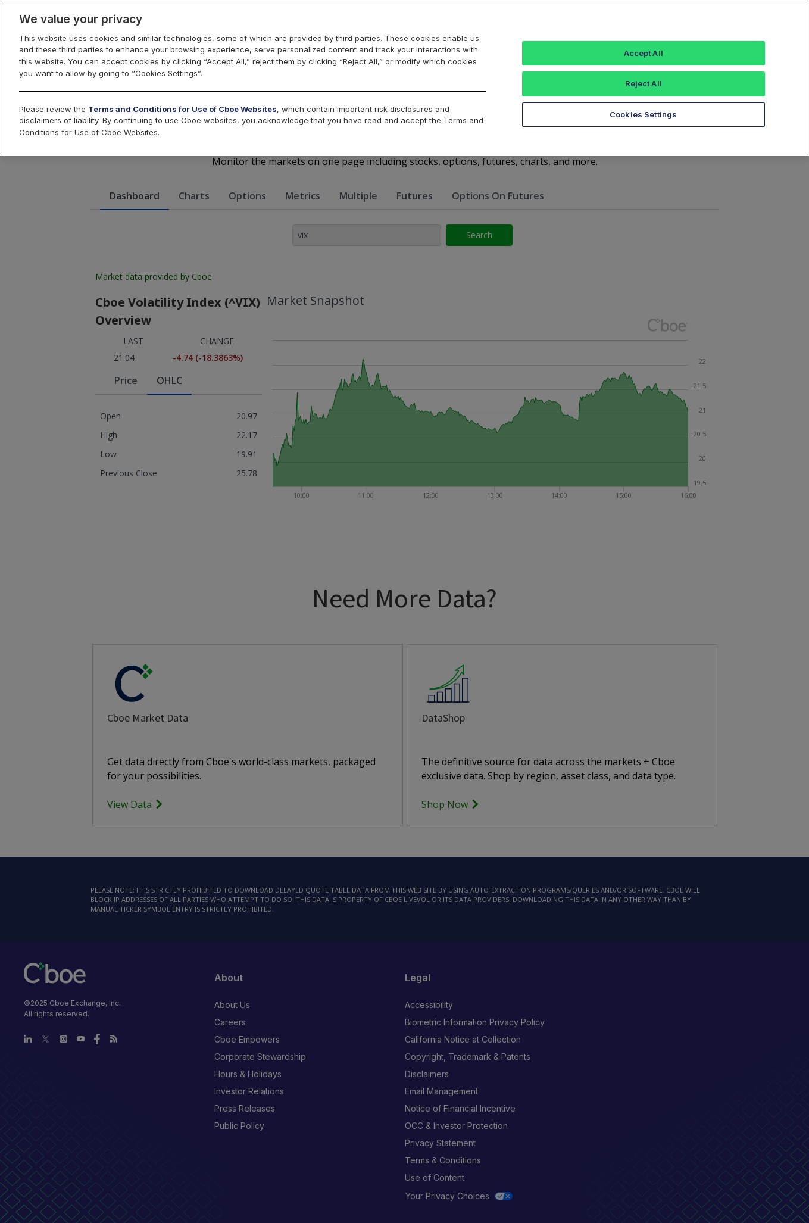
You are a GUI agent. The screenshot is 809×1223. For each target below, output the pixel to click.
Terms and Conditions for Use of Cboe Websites (182, 109)
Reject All (643, 83)
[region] (404, 78)
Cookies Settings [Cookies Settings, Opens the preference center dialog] (643, 114)
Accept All (643, 53)
